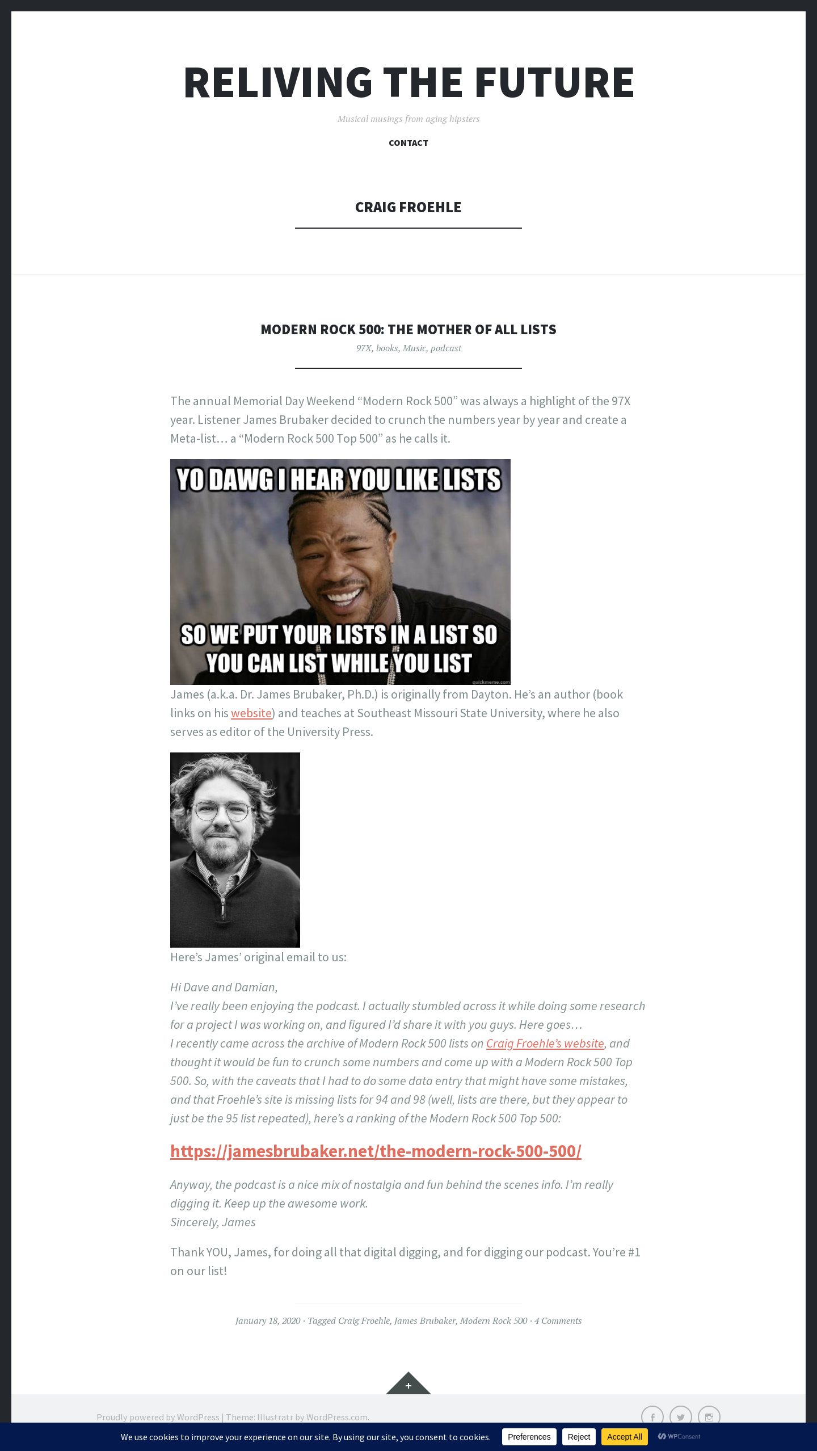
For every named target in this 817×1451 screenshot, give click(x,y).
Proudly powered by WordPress (158, 1417)
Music (414, 348)
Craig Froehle (364, 1320)
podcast (446, 348)
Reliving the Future (408, 81)
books (387, 348)
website (251, 713)
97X (364, 348)
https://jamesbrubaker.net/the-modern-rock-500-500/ (376, 1151)
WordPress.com (337, 1417)
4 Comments (558, 1320)
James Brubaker (425, 1320)
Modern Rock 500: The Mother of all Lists (408, 328)
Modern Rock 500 (493, 1320)
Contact (408, 142)
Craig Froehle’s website (545, 1043)
